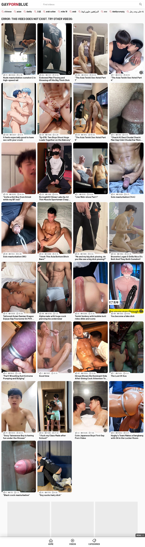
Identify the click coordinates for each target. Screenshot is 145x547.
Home (50, 544)
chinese (8, 11)
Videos (72, 544)
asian (19, 11)
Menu (139, 535)
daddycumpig (118, 11)
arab (74, 11)
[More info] (33, 72)
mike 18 (64, 11)
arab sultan (51, 11)
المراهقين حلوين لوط (90, 11)
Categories (94, 544)
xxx (105, 11)
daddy (29, 11)
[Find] (140, 4)
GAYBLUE (14, 4)
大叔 (39, 11)
